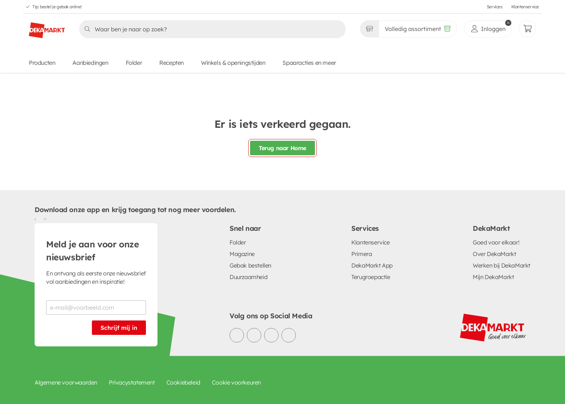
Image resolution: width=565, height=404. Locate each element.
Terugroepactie (370, 276)
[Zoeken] (210, 29)
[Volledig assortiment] (418, 28)
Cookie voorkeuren (236, 382)
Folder (134, 62)
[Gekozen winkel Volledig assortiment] (369, 28)
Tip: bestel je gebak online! (57, 6)
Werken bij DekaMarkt (501, 265)
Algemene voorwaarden (66, 382)
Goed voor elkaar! (496, 242)
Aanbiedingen (90, 62)
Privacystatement (132, 382)
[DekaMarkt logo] (47, 27)
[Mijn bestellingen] (527, 28)
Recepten (171, 62)
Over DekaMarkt (494, 253)
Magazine (242, 253)
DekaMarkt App (372, 265)
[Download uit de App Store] (43, 219)
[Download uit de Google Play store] (37, 219)
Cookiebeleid (183, 382)
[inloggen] (488, 28)
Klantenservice (525, 6)
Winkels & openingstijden (233, 62)
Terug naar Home (282, 148)
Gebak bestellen (250, 265)
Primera (361, 253)
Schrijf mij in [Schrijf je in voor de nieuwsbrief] (119, 327)
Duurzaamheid (248, 276)
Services (495, 6)
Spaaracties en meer (309, 62)
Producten (42, 62)
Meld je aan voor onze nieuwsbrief (92, 250)
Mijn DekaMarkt (493, 276)
